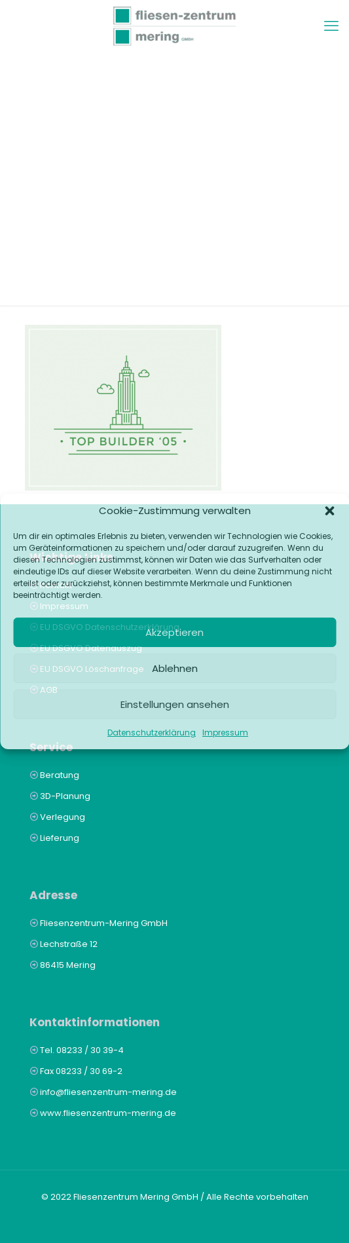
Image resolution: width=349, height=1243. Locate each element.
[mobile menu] (331, 26)
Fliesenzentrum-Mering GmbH (104, 923)
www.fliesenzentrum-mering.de (108, 1113)
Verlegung (62, 817)
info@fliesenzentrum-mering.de (108, 1092)
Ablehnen (175, 668)
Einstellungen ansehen (174, 704)
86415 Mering (68, 965)
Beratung (59, 775)
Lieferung (59, 838)
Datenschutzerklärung (151, 732)
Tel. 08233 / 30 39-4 (82, 1050)
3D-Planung (65, 796)
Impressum (225, 732)
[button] (329, 510)
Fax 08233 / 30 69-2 (81, 1071)
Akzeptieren (174, 632)
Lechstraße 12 (69, 944)
